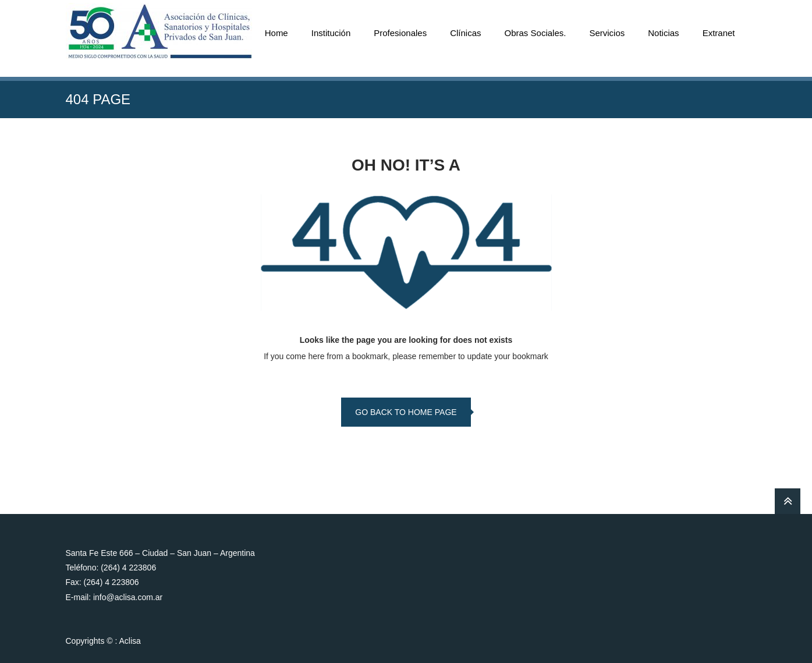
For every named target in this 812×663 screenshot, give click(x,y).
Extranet (719, 33)
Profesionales (400, 33)
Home (276, 33)
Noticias (663, 33)
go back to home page (405, 412)
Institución (331, 33)
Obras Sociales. (535, 33)
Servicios (607, 33)
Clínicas (465, 33)
